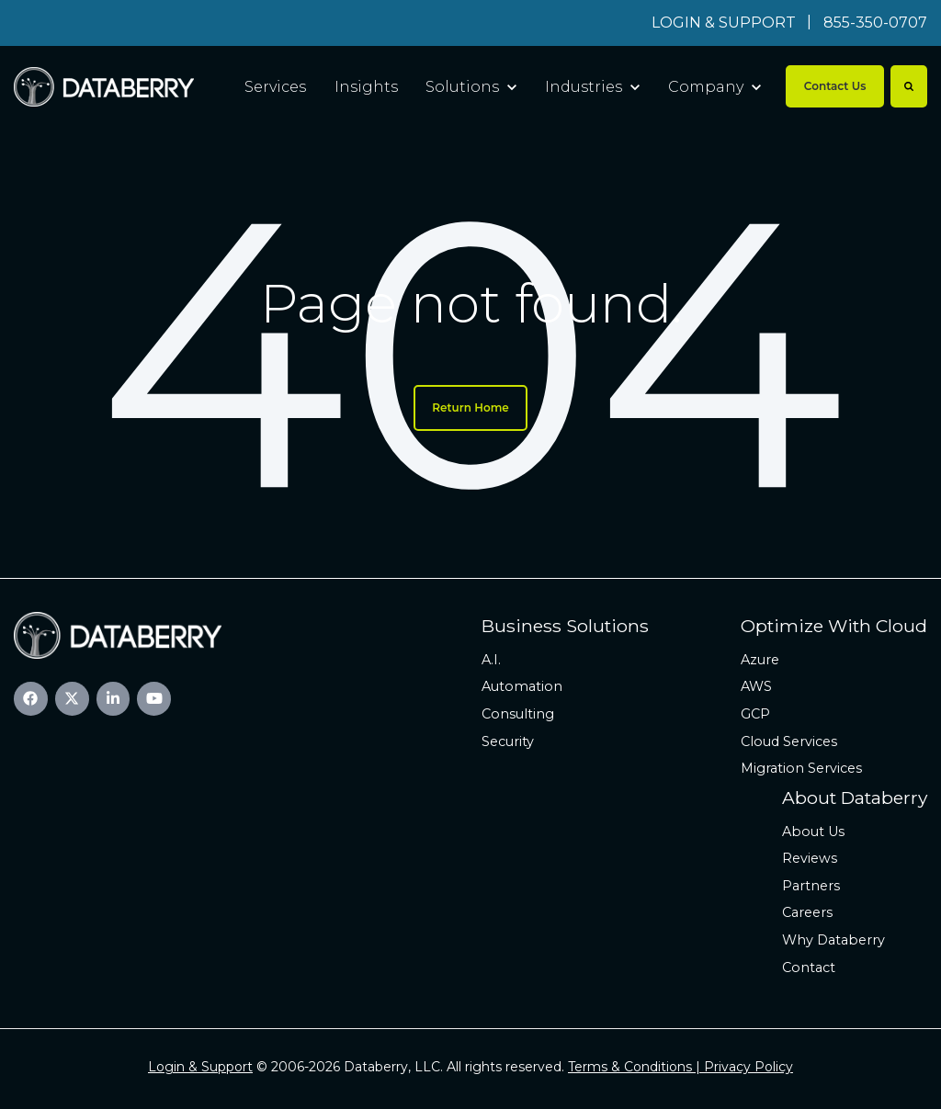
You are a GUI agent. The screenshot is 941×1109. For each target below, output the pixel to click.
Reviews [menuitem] (809, 858)
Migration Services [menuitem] (801, 768)
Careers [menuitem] (807, 912)
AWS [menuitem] (756, 686)
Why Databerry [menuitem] (833, 940)
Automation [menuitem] (522, 686)
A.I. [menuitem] (491, 659)
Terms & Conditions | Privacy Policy (680, 1066)
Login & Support (200, 1066)
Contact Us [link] (835, 86)
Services (275, 87)
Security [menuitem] (508, 741)
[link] (104, 86)
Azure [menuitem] (760, 659)
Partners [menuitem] (811, 885)
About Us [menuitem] (813, 831)
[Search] (908, 86)
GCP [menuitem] (755, 714)
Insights (366, 87)
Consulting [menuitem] (518, 714)
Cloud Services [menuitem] (789, 741)
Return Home (470, 407)
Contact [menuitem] (808, 967)
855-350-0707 (875, 22)
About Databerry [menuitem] (854, 797)
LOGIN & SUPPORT (724, 22)
